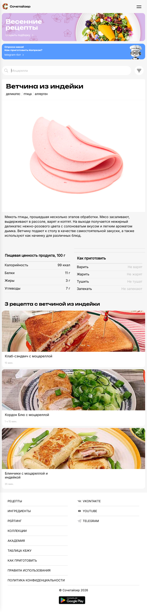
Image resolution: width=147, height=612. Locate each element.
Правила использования (29, 570)
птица (28, 94)
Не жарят (134, 274)
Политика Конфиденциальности (36, 580)
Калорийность (16, 265)
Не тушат (134, 282)
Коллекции (17, 531)
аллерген (41, 94)
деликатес (13, 94)
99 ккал (64, 265)
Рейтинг (15, 521)
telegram (88, 521)
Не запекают (131, 289)
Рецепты (15, 501)
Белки (10, 273)
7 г (68, 289)
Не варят (135, 267)
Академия (16, 541)
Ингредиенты (19, 511)
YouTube (87, 511)
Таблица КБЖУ (20, 550)
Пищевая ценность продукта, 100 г (35, 255)
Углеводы (12, 289)
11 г (67, 273)
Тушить (83, 282)
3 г (68, 281)
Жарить (83, 274)
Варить (82, 267)
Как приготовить (91, 258)
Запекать (84, 289)
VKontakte (89, 501)
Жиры (9, 281)
